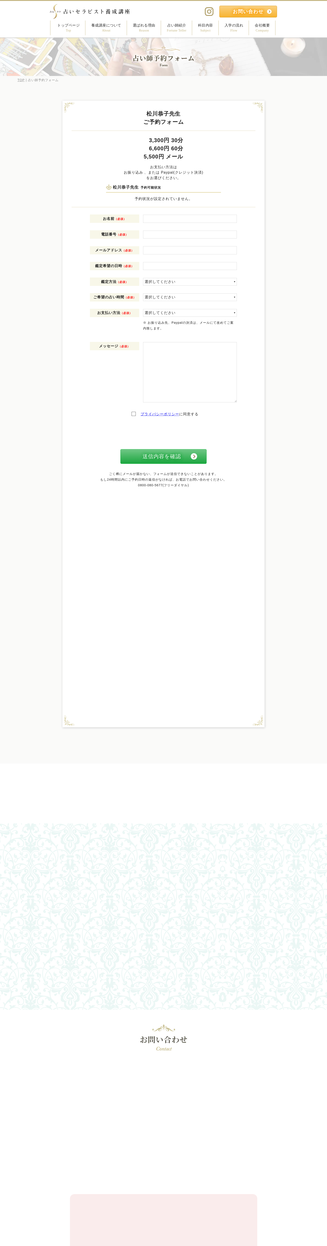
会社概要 (262, 28)
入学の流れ (234, 28)
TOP (21, 80)
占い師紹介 (176, 28)
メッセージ (114, 346)
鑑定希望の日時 (114, 266)
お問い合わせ (248, 11)
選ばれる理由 (144, 28)
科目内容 (205, 28)
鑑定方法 (114, 282)
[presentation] (163, 433)
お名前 (114, 219)
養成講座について (106, 28)
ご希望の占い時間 (114, 297)
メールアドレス (114, 250)
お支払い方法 (114, 313)
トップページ (68, 28)
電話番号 (114, 234)
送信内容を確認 (162, 456)
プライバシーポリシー (160, 414)
